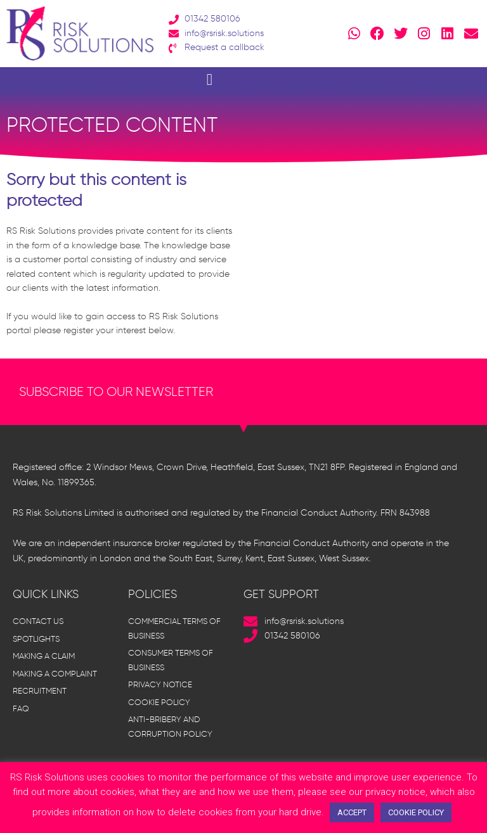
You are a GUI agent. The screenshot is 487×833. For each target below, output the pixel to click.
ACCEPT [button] (352, 812)
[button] (209, 79)
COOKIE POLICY (416, 812)
